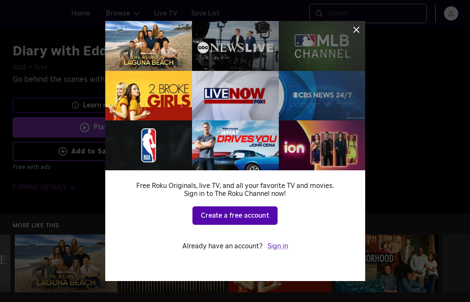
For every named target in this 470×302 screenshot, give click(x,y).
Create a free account (235, 215)
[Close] (356, 29)
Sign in (277, 246)
